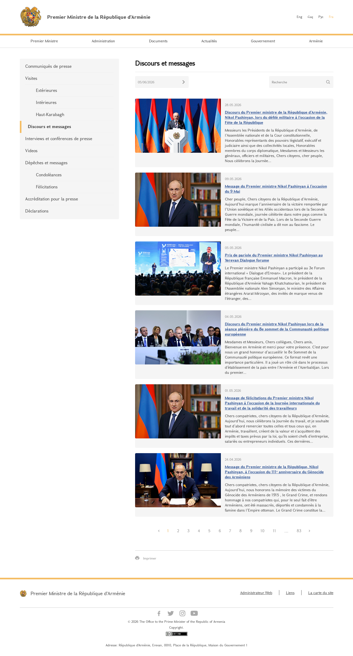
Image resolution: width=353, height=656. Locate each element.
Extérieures (46, 90)
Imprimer (149, 558)
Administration (103, 40)
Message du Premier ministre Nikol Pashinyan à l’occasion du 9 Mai (276, 189)
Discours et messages (49, 126)
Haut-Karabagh (50, 114)
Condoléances (49, 174)
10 (263, 530)
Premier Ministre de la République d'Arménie (78, 593)
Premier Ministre (44, 40)
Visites (31, 78)
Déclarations (37, 211)
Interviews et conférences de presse (58, 138)
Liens (290, 592)
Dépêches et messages (46, 162)
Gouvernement (263, 40)
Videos (31, 150)
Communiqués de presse (48, 66)
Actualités (209, 40)
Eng (299, 16)
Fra (331, 16)
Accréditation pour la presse (51, 199)
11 (274, 530)
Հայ (310, 16)
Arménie (316, 40)
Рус (321, 16)
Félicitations (47, 186)
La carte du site (320, 592)
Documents (158, 40)
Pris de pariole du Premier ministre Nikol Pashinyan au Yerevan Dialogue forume (274, 257)
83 (299, 530)
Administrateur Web (256, 592)
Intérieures (46, 102)
